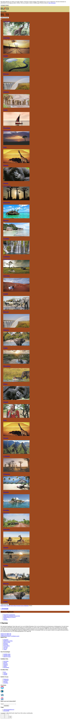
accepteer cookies (4, 5)
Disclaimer (5, 644)
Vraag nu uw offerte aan (6, 633)
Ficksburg (5, 619)
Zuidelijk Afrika (6, 654)
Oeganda (5, 674)
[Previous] (3, 716)
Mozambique (6, 667)
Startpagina (5, 639)
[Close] (10, 717)
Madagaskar (6, 679)
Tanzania (5, 673)
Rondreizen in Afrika (8, 640)
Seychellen (5, 682)
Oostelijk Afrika (6, 655)
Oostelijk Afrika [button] (6, 130)
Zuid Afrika (5, 661)
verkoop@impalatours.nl (8, 709)
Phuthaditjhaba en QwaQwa (9, 617)
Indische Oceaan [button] (7, 186)
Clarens (5, 618)
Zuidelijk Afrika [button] (6, 21)
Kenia (4, 672)
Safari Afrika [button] (6, 512)
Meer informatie (52, 2)
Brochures (5, 643)
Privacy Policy (6, 645)
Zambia (5, 666)
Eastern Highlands (24, 605)
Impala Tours (4, 605)
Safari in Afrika (6, 642)
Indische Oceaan (7, 656)
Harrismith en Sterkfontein (9, 614)
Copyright (5, 647)
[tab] (35, 612)
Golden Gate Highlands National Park (11, 616)
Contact (5, 649)
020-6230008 (6, 710)
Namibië (5, 662)
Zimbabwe (5, 664)
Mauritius (5, 681)
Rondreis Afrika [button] (6, 259)
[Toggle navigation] (1, 19)
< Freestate (4, 608)
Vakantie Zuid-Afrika (11, 605)
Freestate (18, 605)
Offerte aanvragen (4, 17)
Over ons (5, 648)
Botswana (5, 663)
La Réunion (5, 680)
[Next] (7, 716)
